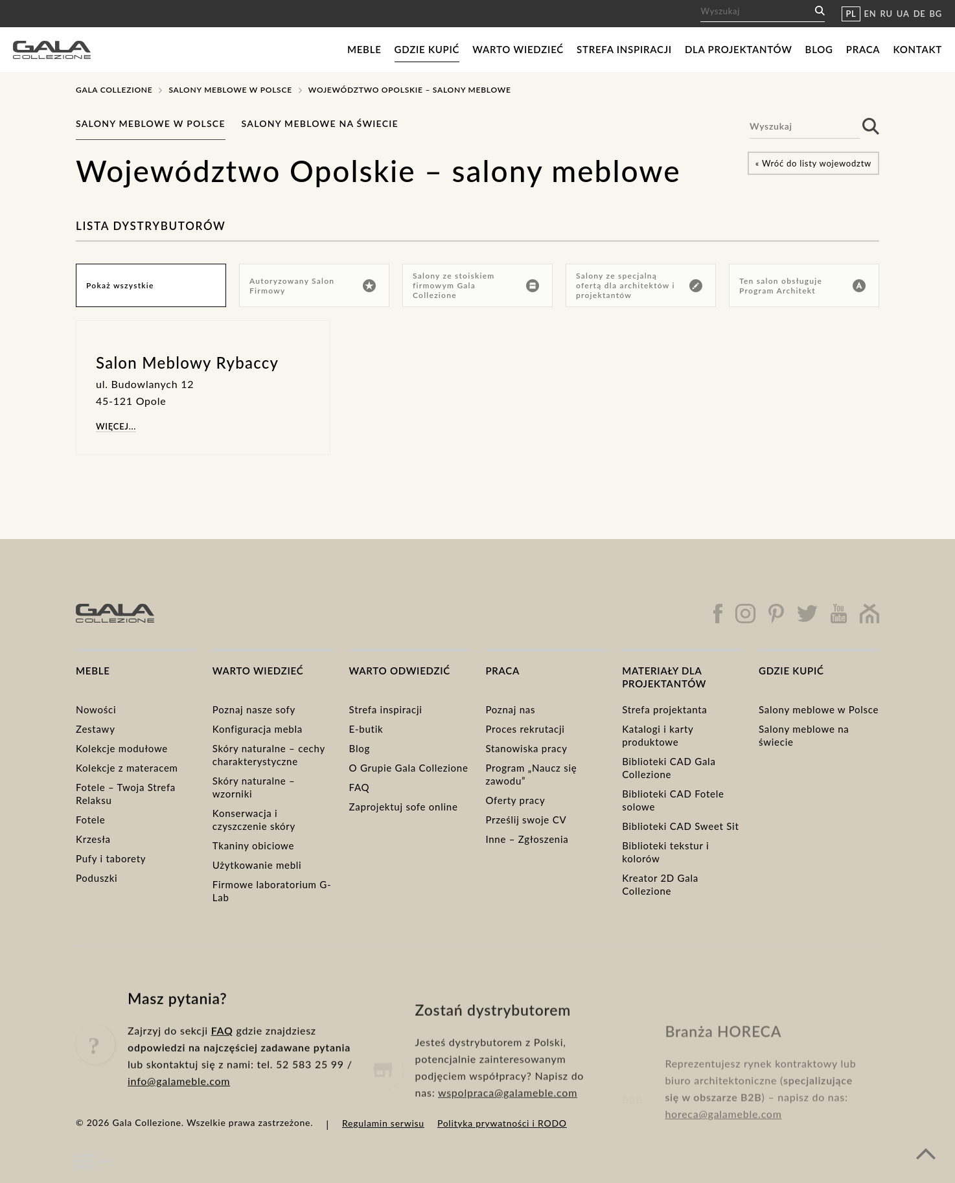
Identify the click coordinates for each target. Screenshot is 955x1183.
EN (870, 13)
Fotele (90, 819)
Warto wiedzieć (518, 49)
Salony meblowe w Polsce (230, 90)
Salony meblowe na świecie (320, 123)
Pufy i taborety (111, 858)
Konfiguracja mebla (258, 729)
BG (936, 13)
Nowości (96, 709)
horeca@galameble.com (723, 1139)
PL (851, 13)
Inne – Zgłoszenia (526, 839)
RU (886, 13)
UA (903, 13)
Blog (819, 49)
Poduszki (96, 878)
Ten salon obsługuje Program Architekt (802, 285)
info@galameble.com (179, 1102)
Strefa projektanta (664, 709)
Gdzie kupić (427, 49)
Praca (863, 49)
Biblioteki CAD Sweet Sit (680, 826)
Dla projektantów (738, 49)
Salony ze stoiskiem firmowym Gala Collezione (476, 285)
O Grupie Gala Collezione (408, 768)
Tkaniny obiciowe (253, 845)
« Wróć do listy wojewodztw (813, 163)
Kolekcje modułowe (122, 748)
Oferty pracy (515, 800)
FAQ (359, 787)
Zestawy (95, 729)
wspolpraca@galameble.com (507, 1125)
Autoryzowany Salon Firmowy (312, 285)
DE (920, 13)
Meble (364, 49)
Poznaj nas (510, 709)
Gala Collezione (114, 90)
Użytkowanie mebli (257, 865)
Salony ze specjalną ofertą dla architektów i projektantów (639, 285)
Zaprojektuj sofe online (403, 806)
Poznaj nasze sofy (254, 709)
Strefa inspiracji (624, 49)
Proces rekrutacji (524, 729)
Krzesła (93, 839)
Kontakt (917, 49)
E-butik (366, 729)
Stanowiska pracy (526, 748)
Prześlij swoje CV (525, 819)
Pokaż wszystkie (120, 285)
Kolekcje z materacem (127, 768)
